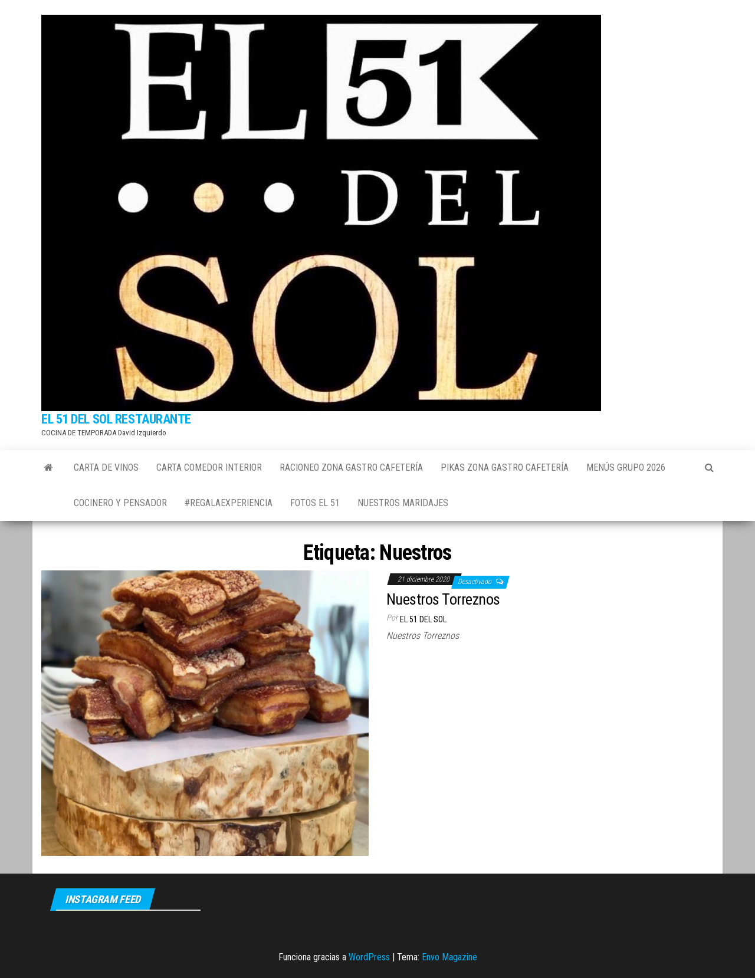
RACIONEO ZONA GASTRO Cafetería (351, 467)
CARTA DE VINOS (106, 467)
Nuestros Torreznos (443, 599)
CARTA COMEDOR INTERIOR (209, 467)
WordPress (369, 957)
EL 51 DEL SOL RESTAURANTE (116, 419)
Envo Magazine (449, 957)
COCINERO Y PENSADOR (120, 502)
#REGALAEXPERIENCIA (229, 502)
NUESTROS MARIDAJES (402, 502)
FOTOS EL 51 (315, 502)
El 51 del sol (423, 619)
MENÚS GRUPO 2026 (625, 467)
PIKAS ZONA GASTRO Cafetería (505, 467)
